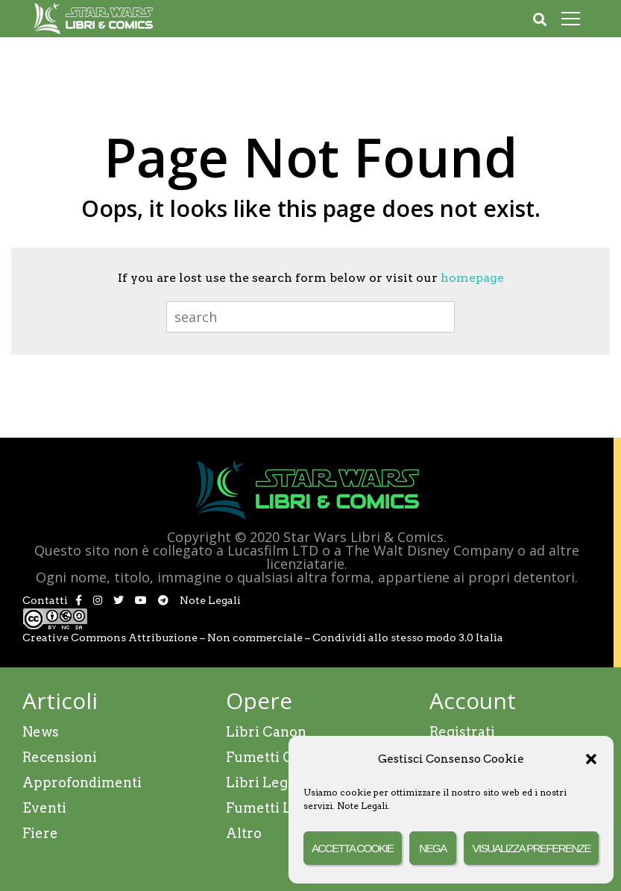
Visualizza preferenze (531, 848)
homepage (472, 278)
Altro (244, 833)
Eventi (44, 808)
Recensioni (59, 757)
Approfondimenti (82, 782)
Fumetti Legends (283, 808)
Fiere (40, 833)
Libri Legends (273, 782)
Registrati (462, 732)
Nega (433, 848)
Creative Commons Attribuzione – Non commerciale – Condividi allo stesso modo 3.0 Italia (262, 637)
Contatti (45, 600)
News (40, 732)
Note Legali (362, 805)
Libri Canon (266, 732)
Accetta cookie (353, 848)
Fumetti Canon (276, 757)
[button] (591, 759)
